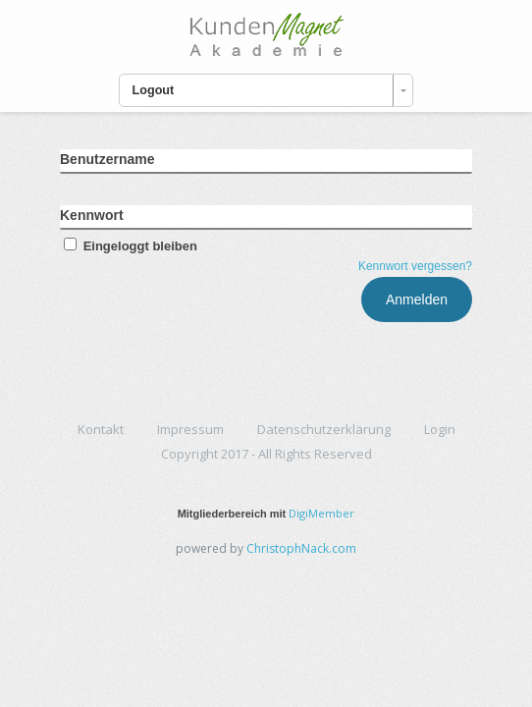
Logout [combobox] (154, 90)
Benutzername (107, 159)
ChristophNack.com (301, 548)
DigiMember (321, 513)
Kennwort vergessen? (415, 266)
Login (439, 429)
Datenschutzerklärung (324, 429)
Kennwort (92, 215)
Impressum (190, 429)
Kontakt (101, 429)
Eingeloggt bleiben (128, 246)
